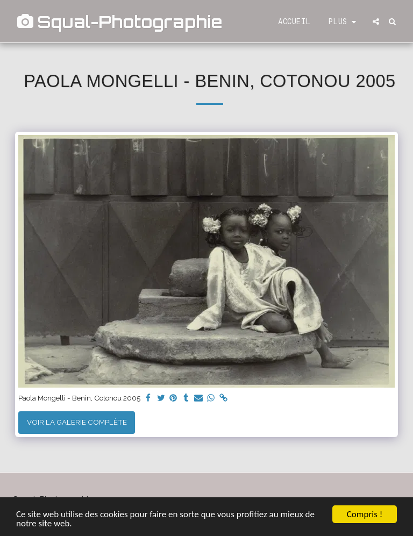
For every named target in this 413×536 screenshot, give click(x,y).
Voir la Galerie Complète (77, 422)
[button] (375, 21)
